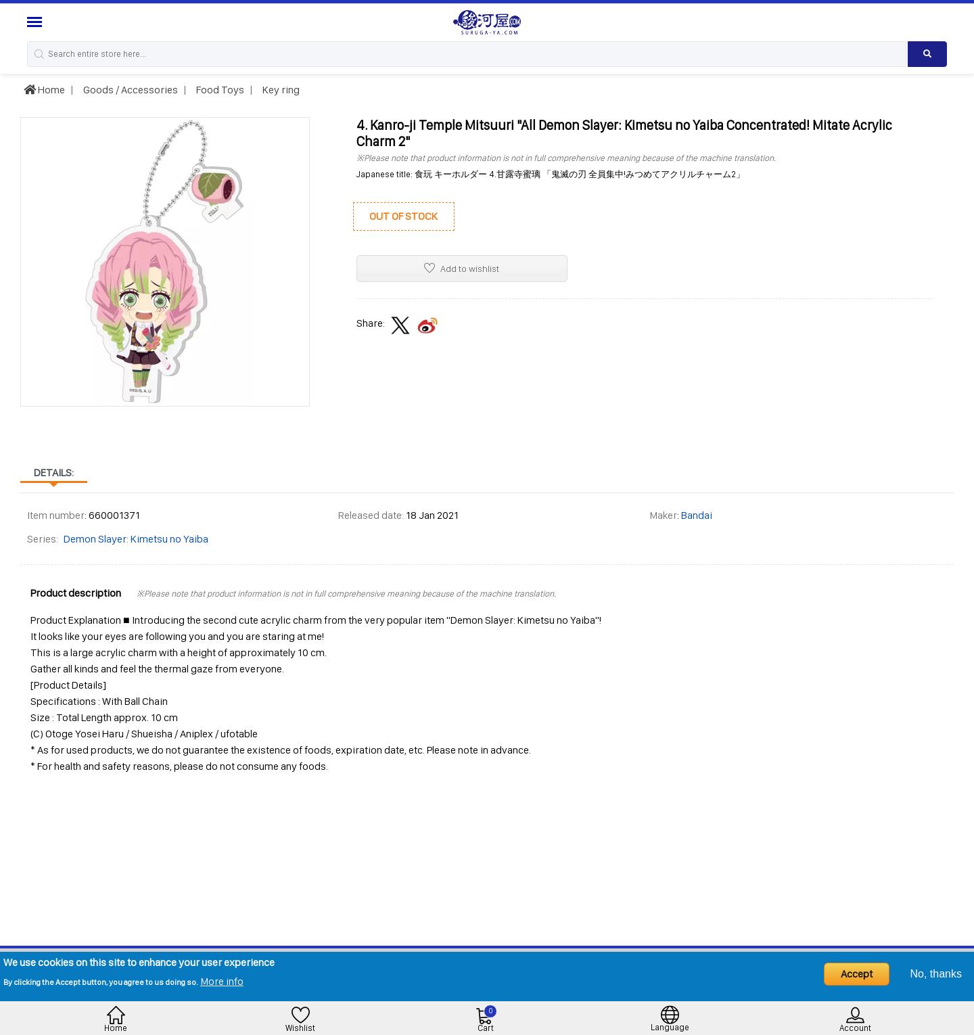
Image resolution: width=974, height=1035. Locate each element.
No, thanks (936, 974)
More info (222, 981)
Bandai (696, 515)
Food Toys (219, 89)
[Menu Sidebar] (36, 22)
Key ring (280, 89)
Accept (857, 973)
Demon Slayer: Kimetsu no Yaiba (136, 538)
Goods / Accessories (129, 89)
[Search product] (927, 54)
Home (44, 89)
